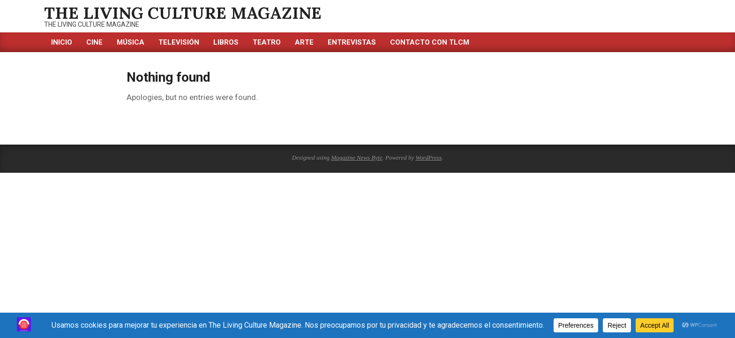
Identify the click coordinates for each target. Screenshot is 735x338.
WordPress (428, 157)
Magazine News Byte (356, 157)
